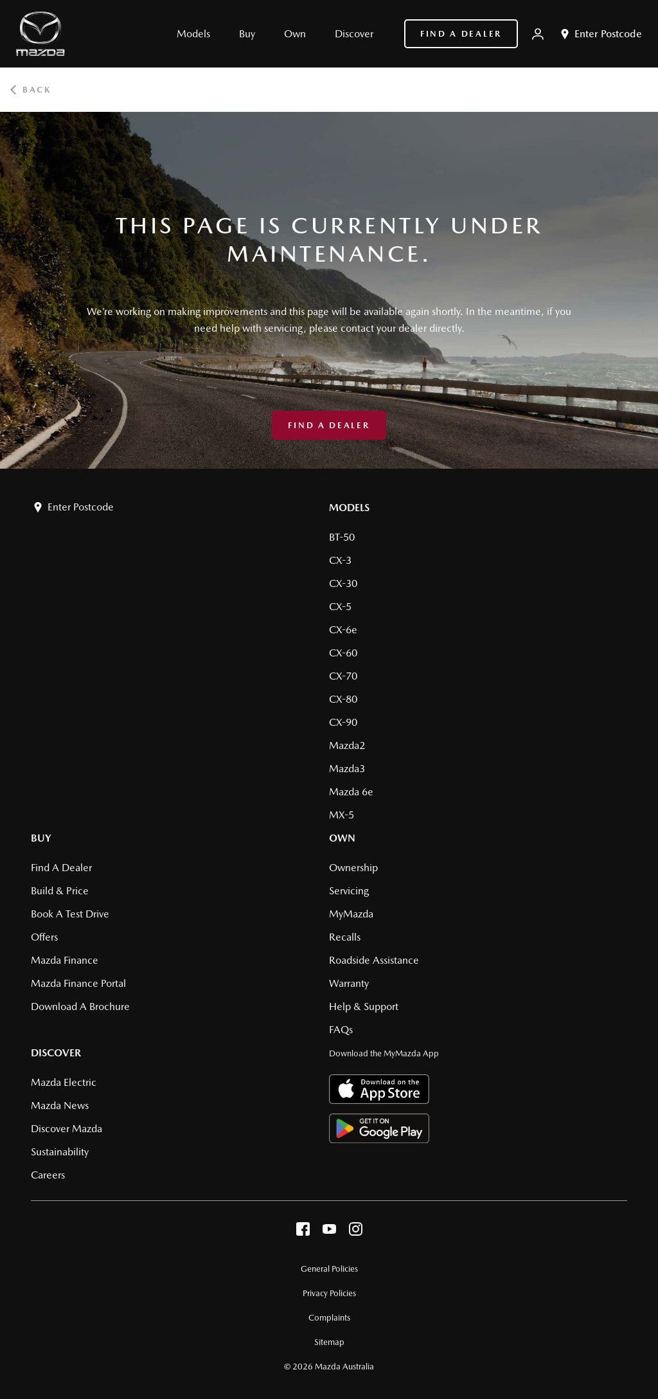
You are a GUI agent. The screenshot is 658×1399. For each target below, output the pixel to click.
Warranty (349, 983)
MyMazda (351, 914)
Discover (56, 1053)
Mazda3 (347, 769)
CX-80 (343, 699)
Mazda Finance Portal (78, 983)
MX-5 (341, 815)
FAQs (341, 1030)
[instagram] (355, 1232)
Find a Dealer (461, 34)
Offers (44, 937)
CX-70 (343, 676)
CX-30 (343, 583)
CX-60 (343, 653)
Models (349, 507)
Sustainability (60, 1152)
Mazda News (60, 1105)
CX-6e (343, 630)
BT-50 (342, 537)
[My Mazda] (537, 34)
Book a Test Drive (70, 914)
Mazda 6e (351, 792)
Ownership (353, 868)
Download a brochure (80, 1006)
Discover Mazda (66, 1129)
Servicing (349, 891)
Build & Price (60, 891)
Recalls (344, 937)
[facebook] (303, 1232)
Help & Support (363, 1006)
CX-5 (340, 606)
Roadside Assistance (374, 960)
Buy (41, 838)
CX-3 (340, 560)
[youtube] (329, 1232)
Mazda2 (347, 745)
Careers (48, 1175)
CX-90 (343, 722)
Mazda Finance (64, 960)
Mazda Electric (63, 1082)
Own (342, 838)
